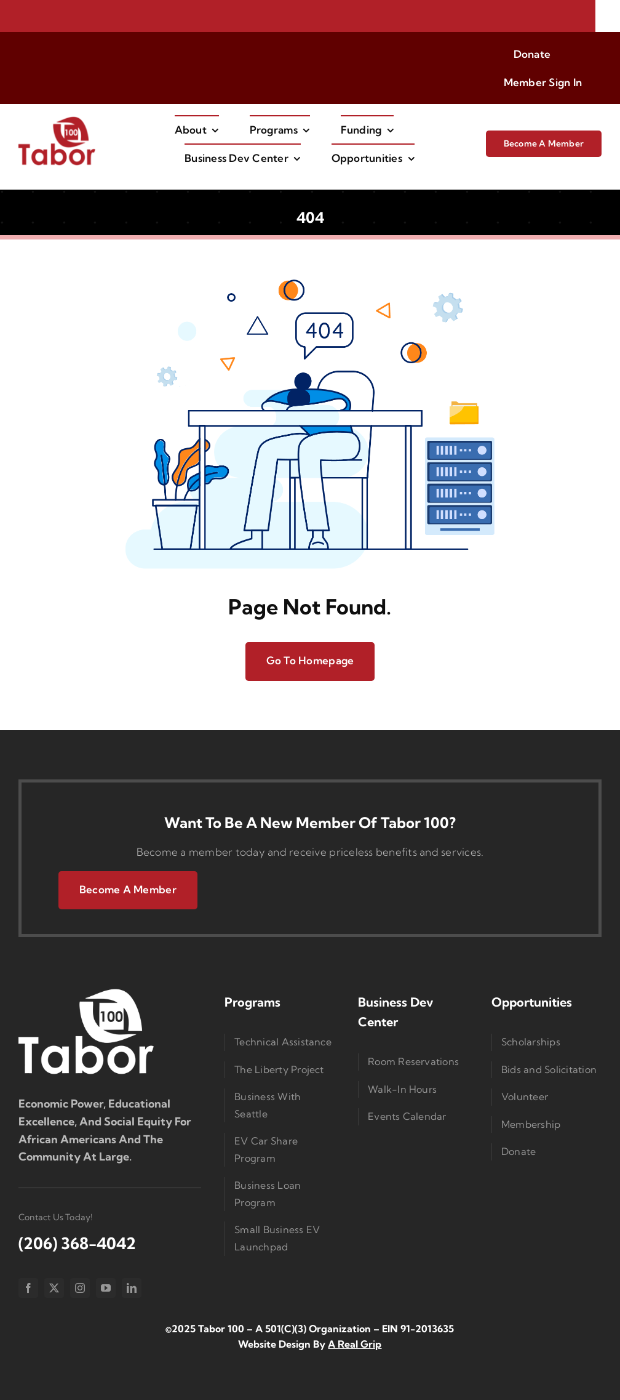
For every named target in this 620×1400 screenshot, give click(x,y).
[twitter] (54, 1288)
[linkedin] (131, 1288)
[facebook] (28, 1288)
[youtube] (106, 1288)
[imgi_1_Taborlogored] (56, 120)
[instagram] (80, 1288)
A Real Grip (354, 1344)
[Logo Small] (86, 991)
